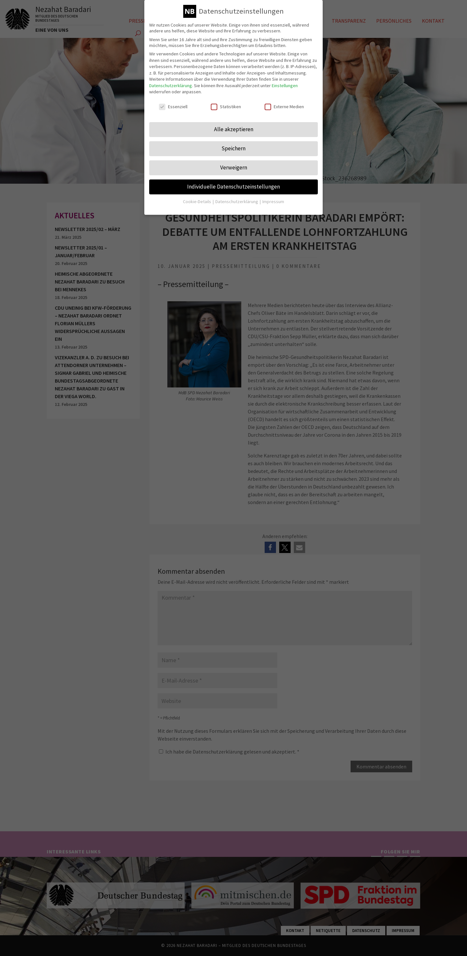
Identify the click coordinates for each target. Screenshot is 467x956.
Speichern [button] (233, 148)
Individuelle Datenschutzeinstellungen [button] (233, 186)
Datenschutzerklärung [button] (237, 201)
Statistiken (226, 106)
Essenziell (173, 106)
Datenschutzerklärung (170, 85)
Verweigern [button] (233, 167)
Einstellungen (285, 85)
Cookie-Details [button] (197, 201)
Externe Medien (284, 106)
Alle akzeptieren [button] (233, 128)
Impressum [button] (273, 201)
